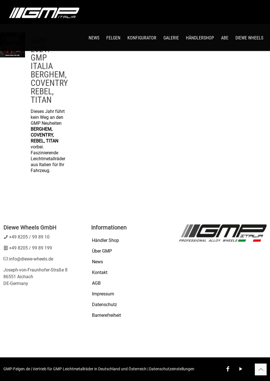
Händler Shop (105, 240)
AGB (96, 283)
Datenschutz (104, 304)
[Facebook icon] (228, 369)
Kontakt (99, 272)
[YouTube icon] (241, 369)
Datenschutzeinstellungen (171, 369)
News (97, 261)
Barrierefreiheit (106, 315)
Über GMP (102, 251)
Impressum (103, 294)
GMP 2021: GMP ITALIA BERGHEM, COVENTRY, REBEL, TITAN (50, 70)
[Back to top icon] (261, 369)
